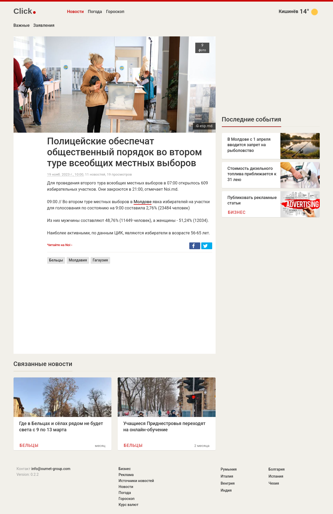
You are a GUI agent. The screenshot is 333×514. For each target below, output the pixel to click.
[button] (194, 245)
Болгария (277, 469)
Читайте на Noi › (59, 245)
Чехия (274, 483)
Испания (276, 476)
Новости (75, 11)
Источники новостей (136, 481)
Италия (227, 476)
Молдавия (78, 260)
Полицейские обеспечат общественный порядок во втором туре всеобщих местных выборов (124, 152)
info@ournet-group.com (50, 469)
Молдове (143, 201)
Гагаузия (100, 260)
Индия (226, 490)
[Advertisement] (129, 304)
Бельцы (56, 260)
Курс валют (129, 505)
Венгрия (228, 483)
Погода (95, 11)
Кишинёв (288, 11)
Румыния (229, 469)
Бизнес (237, 212)
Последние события (251, 119)
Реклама (126, 475)
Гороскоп (115, 11)
